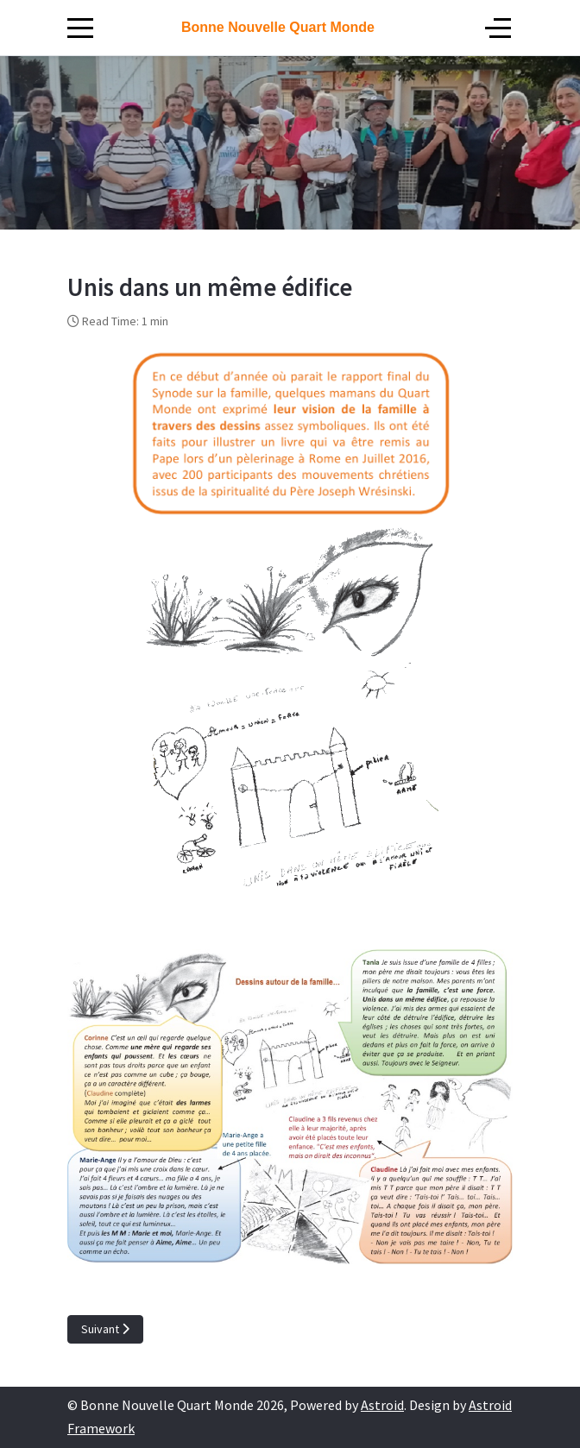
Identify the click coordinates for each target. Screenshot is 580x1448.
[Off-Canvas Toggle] (498, 28)
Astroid (382, 1404)
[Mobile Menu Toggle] (80, 28)
